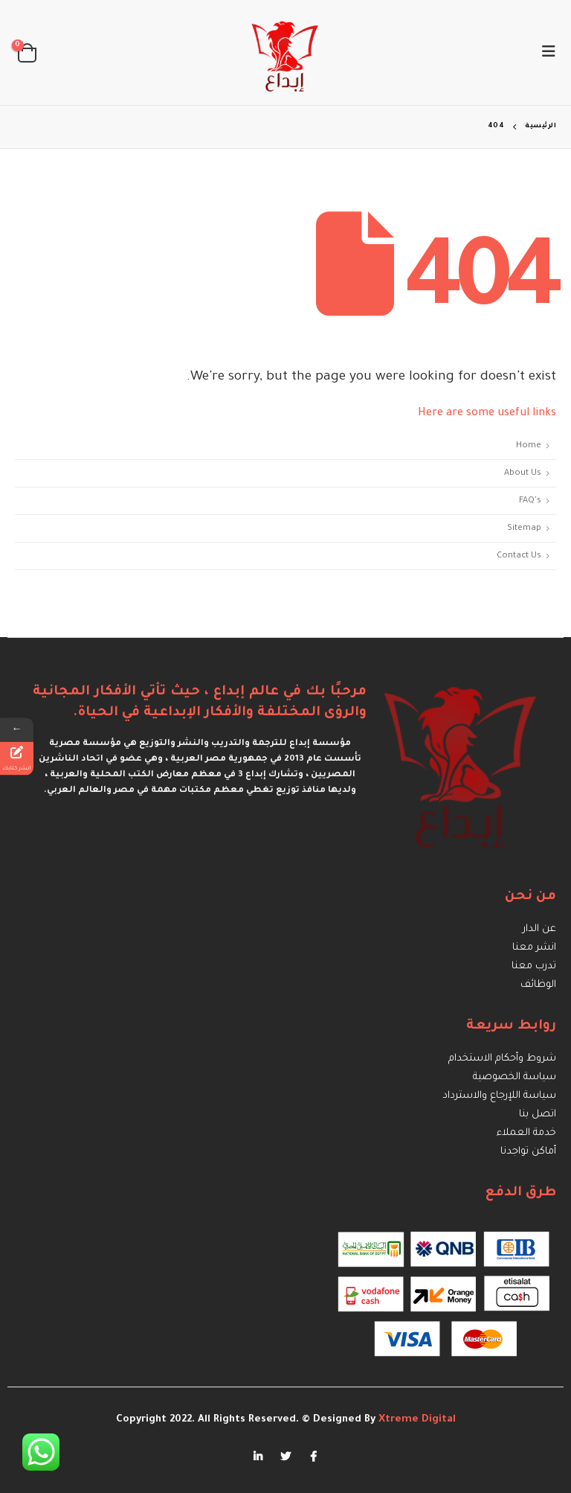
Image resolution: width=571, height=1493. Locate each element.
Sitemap (524, 528)
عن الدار (539, 929)
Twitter (285, 1456)
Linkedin (258, 1456)
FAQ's (530, 500)
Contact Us (519, 556)
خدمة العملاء (526, 1133)
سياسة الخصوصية (514, 1077)
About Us (522, 473)
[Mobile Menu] (544, 53)
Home (528, 445)
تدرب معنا (534, 966)
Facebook (313, 1456)
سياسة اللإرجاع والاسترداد (499, 1096)
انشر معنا (534, 947)
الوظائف (538, 985)
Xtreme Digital (415, 1419)
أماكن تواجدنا (528, 1151)
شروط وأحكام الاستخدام (502, 1058)
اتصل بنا (537, 1114)
